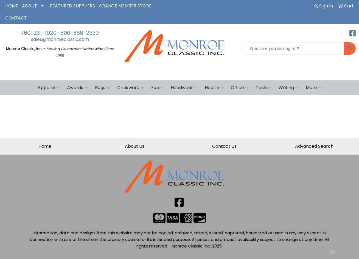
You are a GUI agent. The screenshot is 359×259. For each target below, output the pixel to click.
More (314, 87)
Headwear (184, 87)
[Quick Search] (293, 48)
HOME (11, 6)
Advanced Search (314, 146)
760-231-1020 (39, 33)
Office (240, 87)
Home (44, 146)
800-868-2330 (79, 33)
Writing (289, 87)
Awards (77, 87)
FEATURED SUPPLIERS (72, 6)
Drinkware (130, 87)
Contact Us (224, 146)
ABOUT (29, 6)
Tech (263, 87)
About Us (134, 146)
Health (214, 87)
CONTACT (16, 18)
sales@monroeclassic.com (60, 39)
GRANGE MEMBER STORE (125, 6)
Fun (157, 87)
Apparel (49, 87)
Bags (102, 87)
